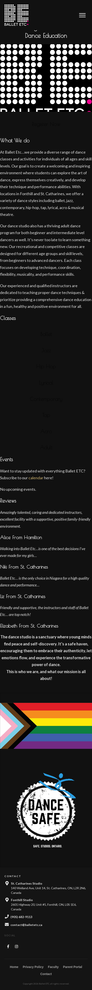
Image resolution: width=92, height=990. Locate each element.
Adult (46, 454)
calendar (35, 484)
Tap (46, 421)
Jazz (46, 357)
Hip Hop (46, 373)
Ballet (46, 340)
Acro (46, 438)
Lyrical (46, 389)
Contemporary (46, 405)
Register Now (46, 130)
